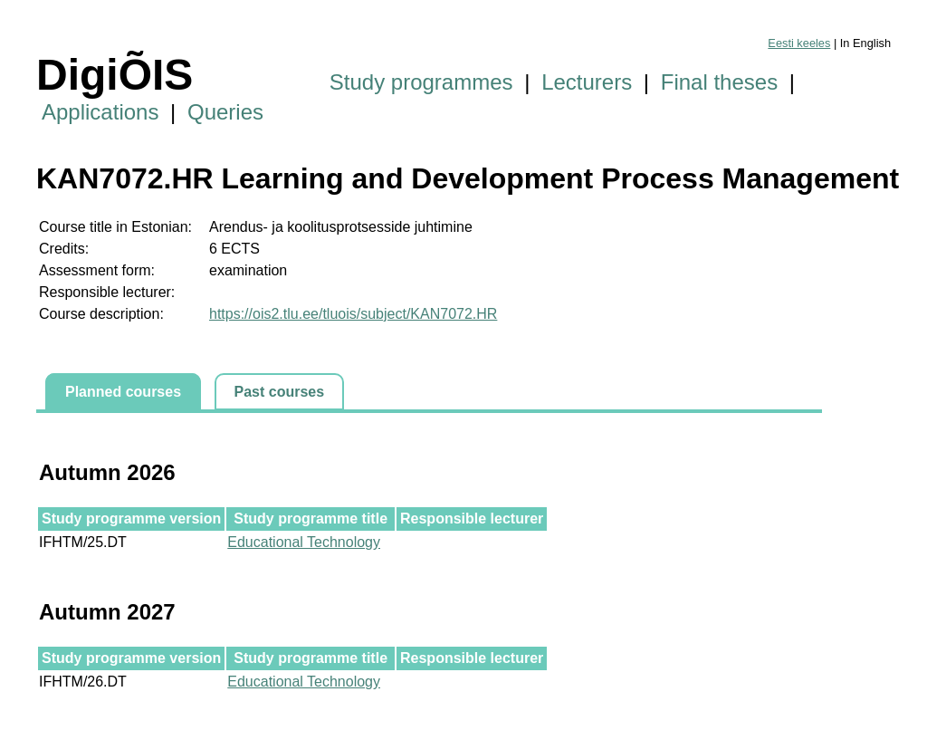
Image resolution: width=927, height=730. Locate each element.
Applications (100, 112)
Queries (225, 112)
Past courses (279, 391)
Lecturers (586, 82)
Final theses (719, 82)
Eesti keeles (799, 43)
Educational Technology (303, 542)
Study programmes (421, 82)
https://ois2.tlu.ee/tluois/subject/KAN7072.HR (353, 314)
